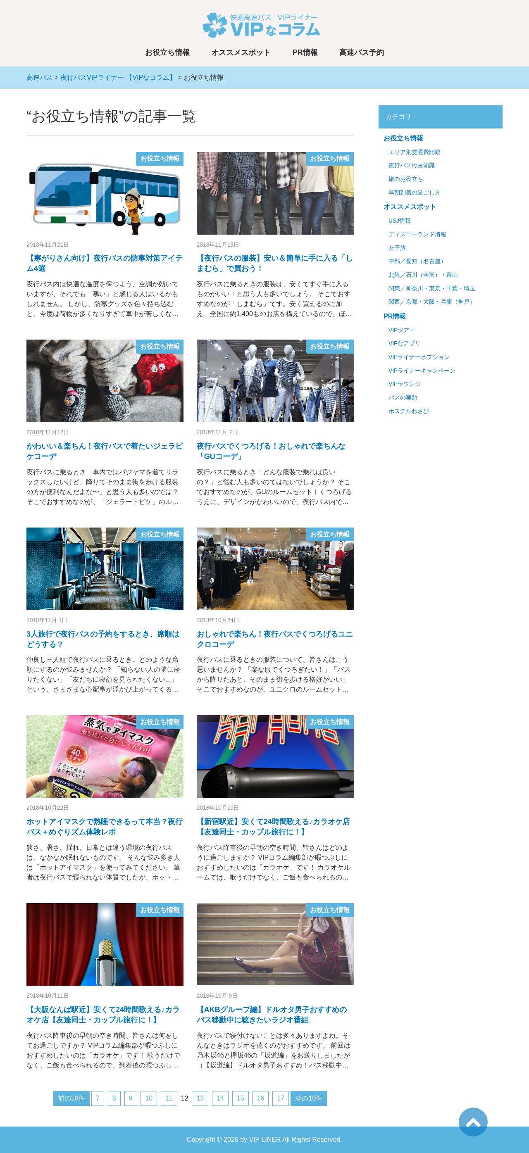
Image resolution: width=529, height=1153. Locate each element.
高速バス (39, 77)
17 (280, 1098)
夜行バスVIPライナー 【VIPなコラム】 (118, 77)
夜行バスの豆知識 (411, 165)
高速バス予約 (361, 52)
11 (169, 1098)
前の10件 (71, 1098)
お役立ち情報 (167, 52)
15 (240, 1098)
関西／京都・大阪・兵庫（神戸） (431, 302)
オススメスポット (241, 52)
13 (200, 1098)
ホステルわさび (408, 411)
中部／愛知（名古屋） (417, 261)
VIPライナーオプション (419, 357)
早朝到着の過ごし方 (414, 193)
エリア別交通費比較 (414, 152)
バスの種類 (402, 398)
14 (220, 1098)
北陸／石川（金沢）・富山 (423, 275)
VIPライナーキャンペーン (421, 371)
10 (149, 1098)
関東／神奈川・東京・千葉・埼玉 (431, 288)
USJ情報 (399, 221)
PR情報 (305, 52)
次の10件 (308, 1098)
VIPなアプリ (404, 343)
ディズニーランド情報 (417, 234)
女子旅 (397, 248)
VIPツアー (401, 330)
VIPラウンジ (404, 384)
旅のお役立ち (405, 179)
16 (260, 1098)
